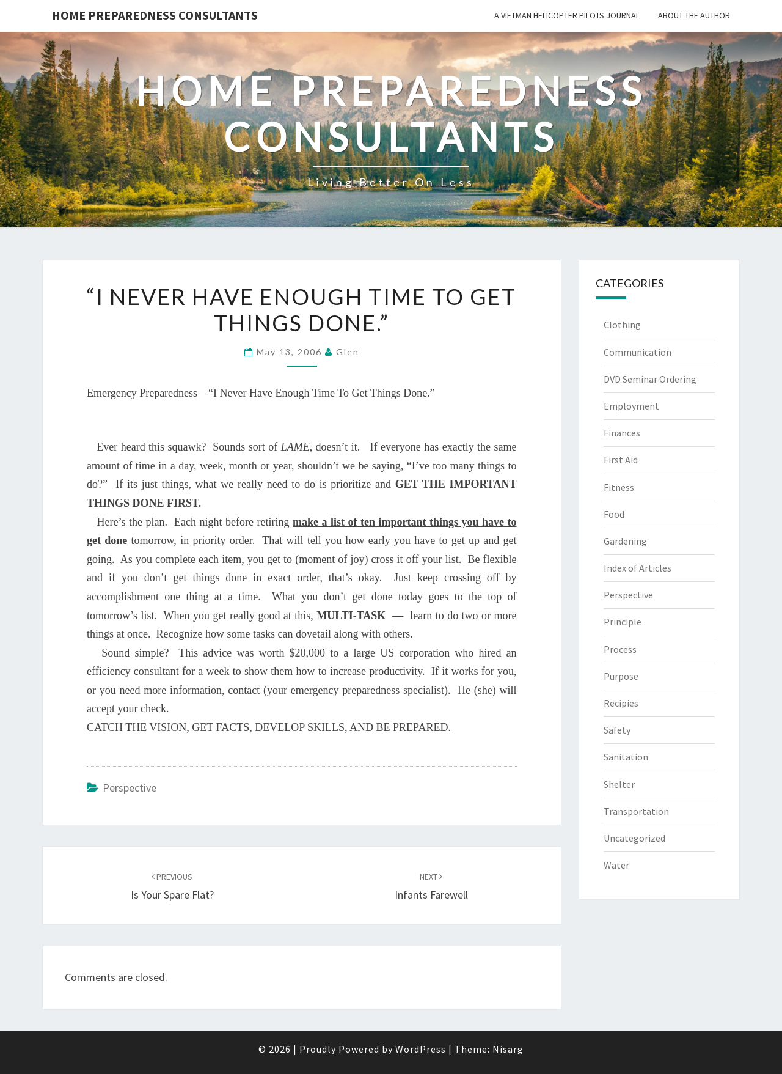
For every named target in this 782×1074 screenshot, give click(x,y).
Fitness (619, 487)
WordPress (420, 1049)
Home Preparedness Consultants (155, 15)
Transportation (636, 811)
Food (614, 514)
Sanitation (626, 757)
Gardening (625, 541)
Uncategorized (634, 838)
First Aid (621, 460)
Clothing (622, 324)
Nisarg (508, 1049)
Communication (637, 352)
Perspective (129, 788)
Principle (622, 622)
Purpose (621, 676)
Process (620, 649)
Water (616, 865)
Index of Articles (637, 568)
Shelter (619, 784)
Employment (631, 406)
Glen (347, 352)
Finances (622, 433)
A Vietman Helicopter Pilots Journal (567, 15)
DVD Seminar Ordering (650, 379)
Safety (617, 730)
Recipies (621, 703)
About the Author (694, 15)
